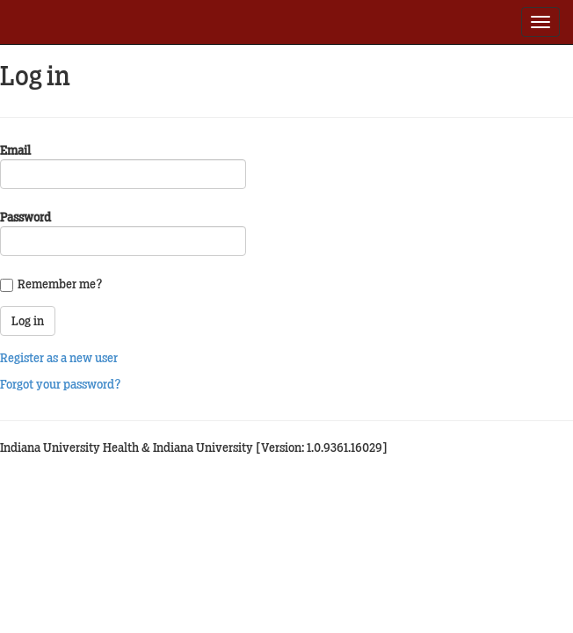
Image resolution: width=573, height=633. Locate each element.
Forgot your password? (60, 384)
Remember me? (60, 284)
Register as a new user (59, 357)
